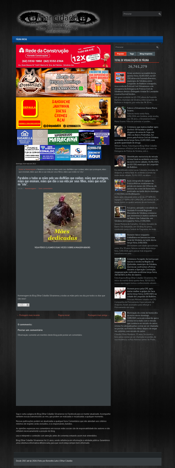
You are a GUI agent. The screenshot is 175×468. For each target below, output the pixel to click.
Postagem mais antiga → (99, 315)
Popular (120, 54)
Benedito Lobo (52, 461)
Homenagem (30, 169)
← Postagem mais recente (28, 315)
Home (21, 169)
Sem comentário (45, 188)
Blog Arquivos (146, 54)
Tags (132, 54)
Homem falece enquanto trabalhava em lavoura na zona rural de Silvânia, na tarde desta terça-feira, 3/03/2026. (141, 239)
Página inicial (21, 39)
